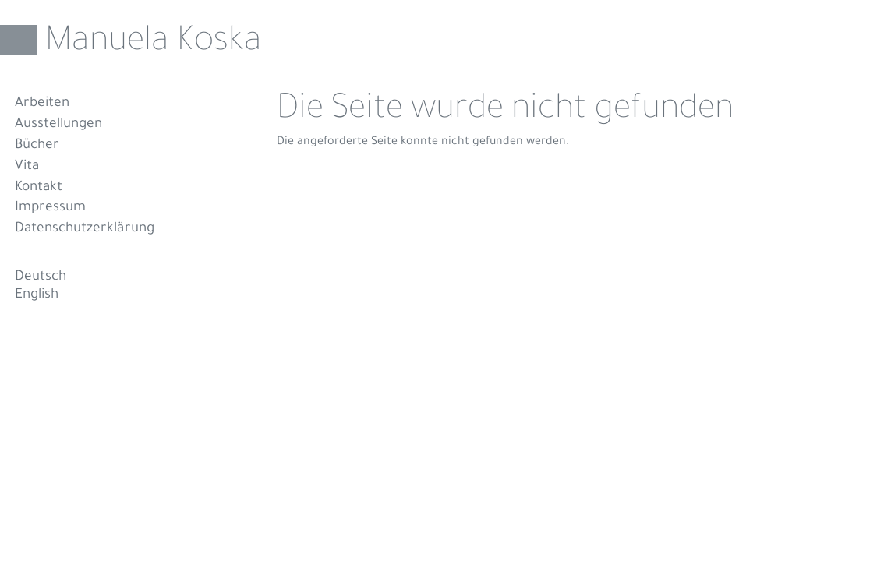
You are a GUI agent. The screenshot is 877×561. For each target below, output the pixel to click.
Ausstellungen (58, 125)
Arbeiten (42, 104)
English (36, 295)
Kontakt (38, 188)
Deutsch (40, 277)
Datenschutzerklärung (84, 229)
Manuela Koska (153, 43)
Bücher (37, 146)
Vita (27, 167)
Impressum (50, 208)
